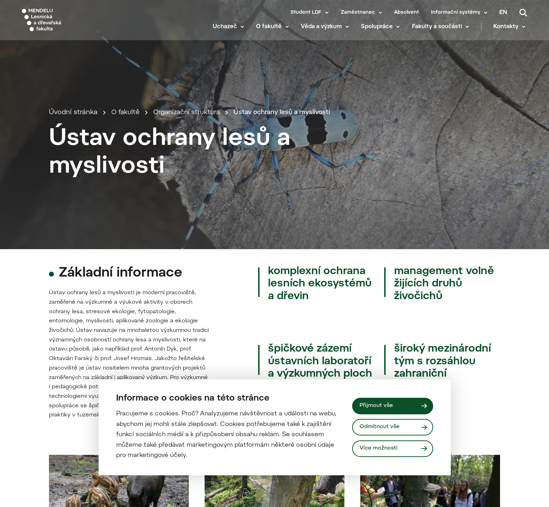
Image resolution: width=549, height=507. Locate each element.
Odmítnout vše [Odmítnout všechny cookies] (380, 427)
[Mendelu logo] (63, 22)
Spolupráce (378, 32)
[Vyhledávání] (523, 13)
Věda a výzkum (323, 32)
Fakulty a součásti (438, 32)
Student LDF (306, 12)
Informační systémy (455, 12)
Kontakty (507, 32)
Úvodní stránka (73, 142)
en (503, 13)
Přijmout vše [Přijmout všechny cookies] (377, 405)
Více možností (379, 449)
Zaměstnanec (358, 12)
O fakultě (270, 32)
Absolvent (406, 12)
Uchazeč (226, 32)
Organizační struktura (190, 142)
